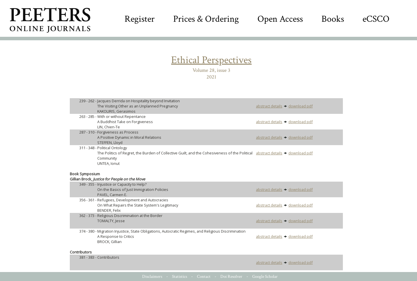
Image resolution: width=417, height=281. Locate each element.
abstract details (269, 106)
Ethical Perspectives (211, 60)
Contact (204, 276)
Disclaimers (152, 276)
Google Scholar (265, 276)
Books (332, 19)
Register (140, 19)
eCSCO (376, 19)
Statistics (179, 276)
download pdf (300, 106)
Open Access (280, 19)
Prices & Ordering (206, 19)
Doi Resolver (231, 276)
